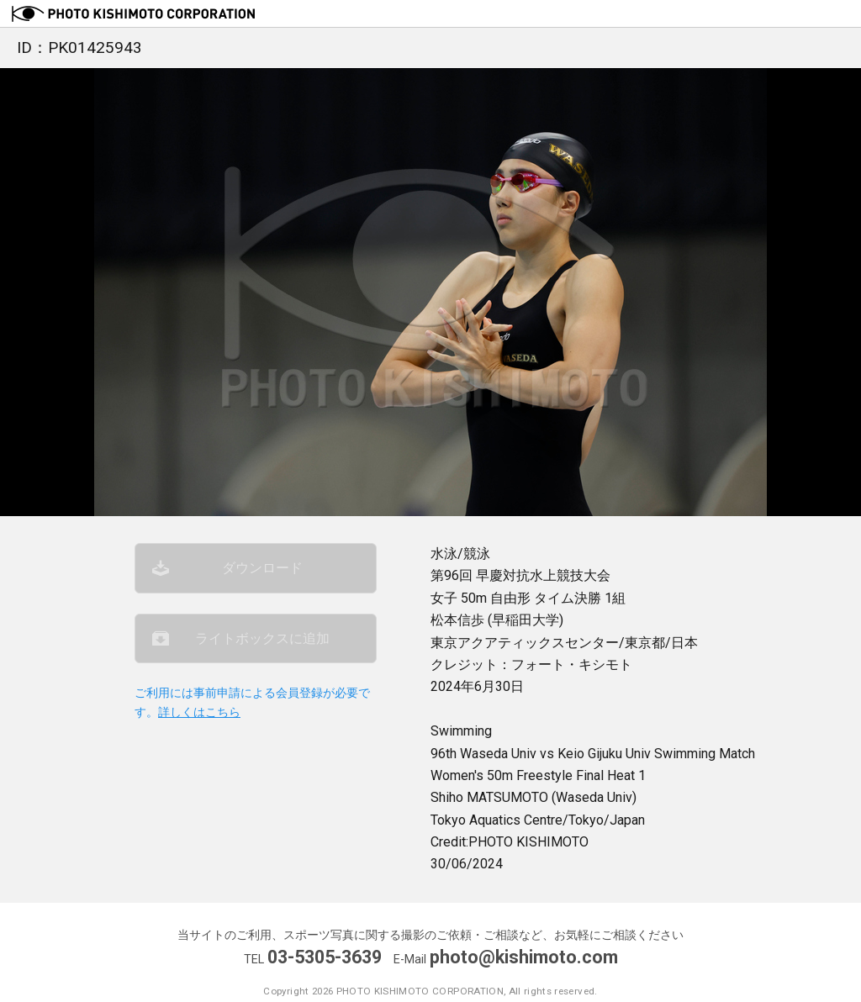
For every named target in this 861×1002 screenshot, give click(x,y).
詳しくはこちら (199, 712)
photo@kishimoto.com (524, 957)
